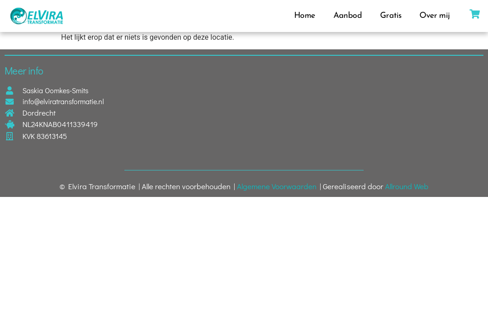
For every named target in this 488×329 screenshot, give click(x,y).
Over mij (434, 15)
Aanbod (347, 15)
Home (304, 15)
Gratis (390, 15)
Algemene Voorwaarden (276, 186)
